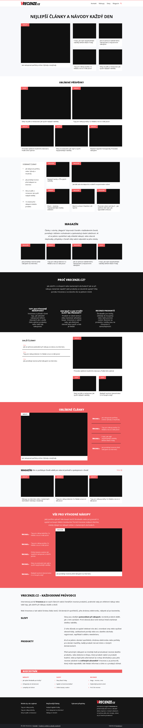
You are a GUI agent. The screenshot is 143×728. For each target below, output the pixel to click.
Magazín (116, 3)
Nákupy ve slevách (51, 713)
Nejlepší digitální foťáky (53, 707)
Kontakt (93, 3)
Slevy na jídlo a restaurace (28, 713)
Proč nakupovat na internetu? (55, 710)
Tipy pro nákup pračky (27, 707)
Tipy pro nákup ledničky (28, 710)
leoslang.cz (119, 726)
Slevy (108, 3)
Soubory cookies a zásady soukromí (49, 726)
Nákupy (102, 3)
